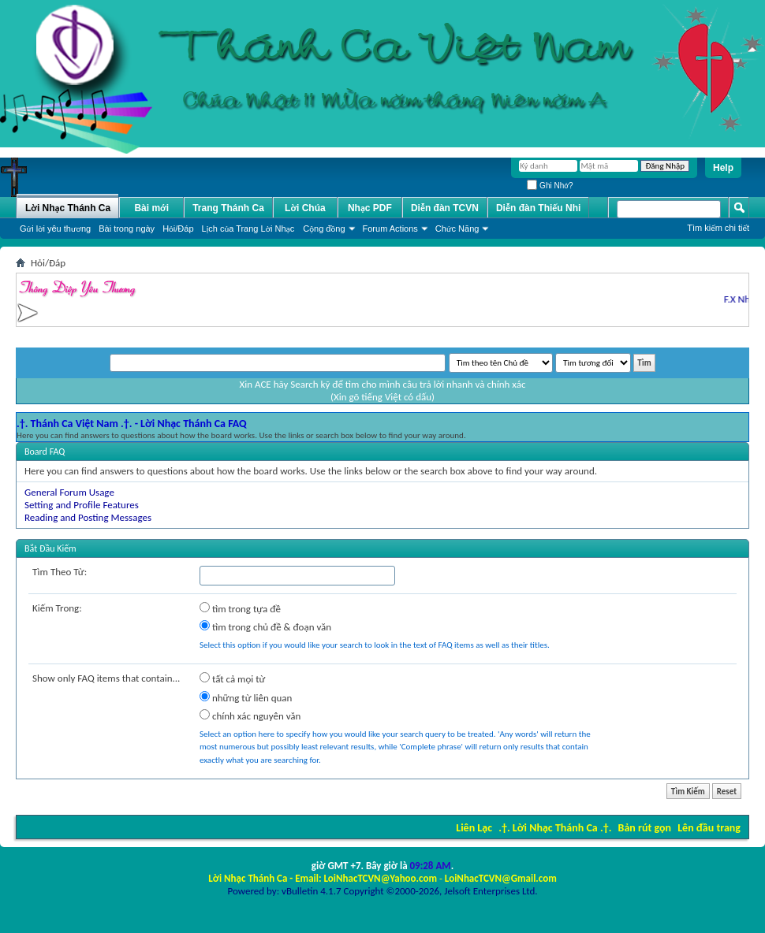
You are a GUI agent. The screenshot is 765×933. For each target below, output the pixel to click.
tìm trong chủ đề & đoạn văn (265, 626)
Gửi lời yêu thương (55, 228)
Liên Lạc (474, 827)
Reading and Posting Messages (87, 517)
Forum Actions (390, 228)
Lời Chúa (305, 208)
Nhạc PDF (370, 208)
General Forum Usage (69, 492)
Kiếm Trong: (57, 608)
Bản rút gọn (644, 827)
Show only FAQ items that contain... (106, 678)
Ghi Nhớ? (550, 185)
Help (723, 167)
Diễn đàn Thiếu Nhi (538, 208)
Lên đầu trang (709, 827)
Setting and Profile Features (81, 505)
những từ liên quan (246, 697)
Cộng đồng (324, 228)
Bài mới (151, 208)
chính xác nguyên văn (250, 715)
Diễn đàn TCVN (445, 208)
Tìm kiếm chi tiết (718, 227)
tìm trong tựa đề (240, 608)
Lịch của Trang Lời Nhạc (248, 228)
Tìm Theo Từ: (59, 572)
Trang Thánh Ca (228, 208)
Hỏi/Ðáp (177, 228)
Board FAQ (44, 451)
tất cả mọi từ (232, 678)
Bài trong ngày (127, 228)
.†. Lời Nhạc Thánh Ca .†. (554, 827)
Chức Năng (457, 228)
